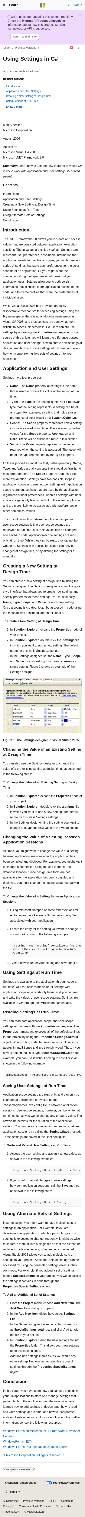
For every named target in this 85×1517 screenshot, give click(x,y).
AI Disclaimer (10, 1500)
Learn (7, 47)
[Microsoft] (42, 5)
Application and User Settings (23, 91)
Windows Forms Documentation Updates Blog (34, 1446)
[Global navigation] (4, 5)
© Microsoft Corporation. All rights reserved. (32, 1455)
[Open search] (68, 5)
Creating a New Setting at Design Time (28, 96)
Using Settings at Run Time (22, 100)
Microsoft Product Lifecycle (41, 20)
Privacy (7, 1506)
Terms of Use (64, 1506)
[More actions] (78, 48)
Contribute (67, 1500)
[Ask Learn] (71, 48)
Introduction (13, 86)
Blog (51, 1500)
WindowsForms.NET (17, 1441)
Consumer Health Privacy (34, 1506)
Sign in (78, 4)
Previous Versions (25, 47)
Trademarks (10, 1511)
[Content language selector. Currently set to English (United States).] (21, 1483)
